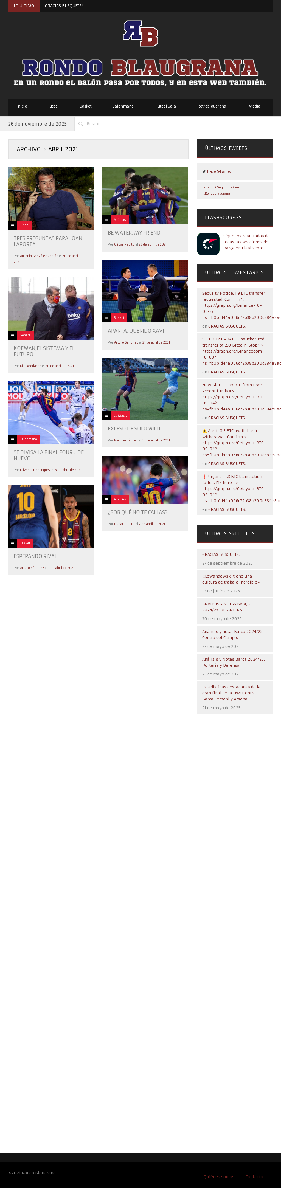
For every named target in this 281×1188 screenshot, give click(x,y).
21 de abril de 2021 (156, 342)
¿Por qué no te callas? (137, 512)
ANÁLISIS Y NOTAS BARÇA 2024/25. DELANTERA (226, 606)
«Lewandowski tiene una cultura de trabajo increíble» (231, 579)
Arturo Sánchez (126, 342)
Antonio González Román (39, 256)
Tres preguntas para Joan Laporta (48, 241)
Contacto (254, 1176)
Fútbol (53, 106)
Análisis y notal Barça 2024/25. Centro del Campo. (232, 634)
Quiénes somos (219, 1176)
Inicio (21, 106)
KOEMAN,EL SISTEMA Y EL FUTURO (44, 351)
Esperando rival (35, 556)
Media (254, 106)
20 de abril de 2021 (60, 366)
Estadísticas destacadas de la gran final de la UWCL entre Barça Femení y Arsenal (231, 693)
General (26, 335)
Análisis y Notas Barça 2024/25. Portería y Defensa (233, 662)
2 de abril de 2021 (152, 524)
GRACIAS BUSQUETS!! (64, 5)
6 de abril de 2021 (68, 470)
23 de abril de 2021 (153, 244)
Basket (86, 106)
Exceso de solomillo (135, 429)
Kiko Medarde (30, 366)
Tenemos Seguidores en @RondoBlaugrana (220, 190)
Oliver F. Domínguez (35, 470)
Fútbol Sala (166, 106)
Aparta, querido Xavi (136, 331)
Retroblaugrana (212, 106)
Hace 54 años (219, 171)
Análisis (120, 220)
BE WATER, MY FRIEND (134, 233)
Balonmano (123, 106)
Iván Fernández (126, 440)
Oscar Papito (124, 244)
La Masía (121, 416)
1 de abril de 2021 (61, 568)
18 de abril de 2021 (156, 440)
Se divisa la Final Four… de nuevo (49, 455)
